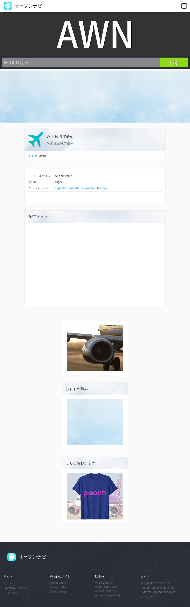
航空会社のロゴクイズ (155, 583)
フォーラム (11, 592)
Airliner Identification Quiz (157, 587)
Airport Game (104, 582)
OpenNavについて (16, 588)
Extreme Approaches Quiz (158, 592)
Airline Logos (58, 591)
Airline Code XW (106, 586)
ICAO (32, 156)
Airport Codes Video (108, 595)
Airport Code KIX (106, 591)
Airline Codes (58, 587)
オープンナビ (23, 5)
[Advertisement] (95, 97)
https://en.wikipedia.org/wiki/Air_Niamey (81, 188)
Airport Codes (58, 583)
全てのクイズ (149, 596)
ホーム (8, 583)
